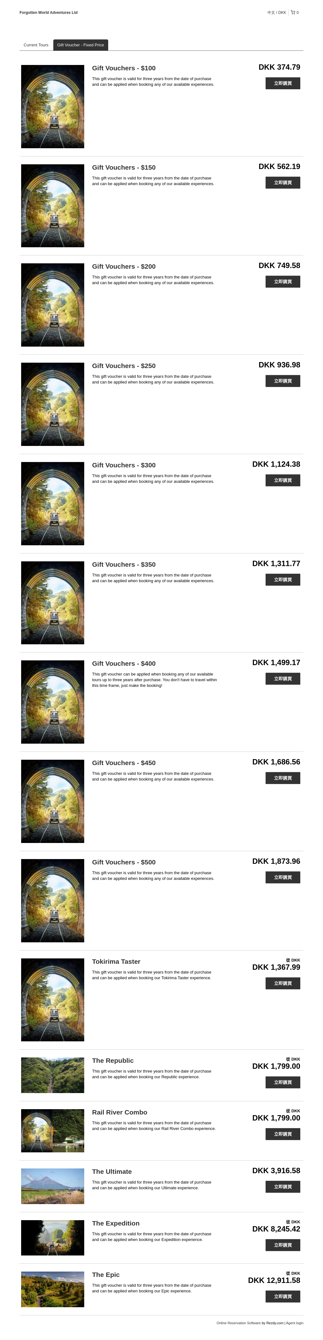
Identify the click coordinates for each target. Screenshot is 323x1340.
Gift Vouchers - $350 (124, 564)
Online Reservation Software (239, 1323)
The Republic (113, 1060)
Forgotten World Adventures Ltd (49, 12)
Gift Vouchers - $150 (124, 167)
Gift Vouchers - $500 (124, 862)
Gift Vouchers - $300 (124, 465)
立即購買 (283, 83)
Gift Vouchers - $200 (124, 266)
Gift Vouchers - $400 (124, 663)
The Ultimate (112, 1171)
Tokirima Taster (116, 961)
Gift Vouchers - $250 (124, 365)
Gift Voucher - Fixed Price (80, 45)
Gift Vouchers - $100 (124, 68)
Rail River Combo (119, 1112)
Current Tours (36, 45)
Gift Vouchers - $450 (124, 762)
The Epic (106, 1274)
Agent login (294, 1323)
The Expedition (116, 1223)
